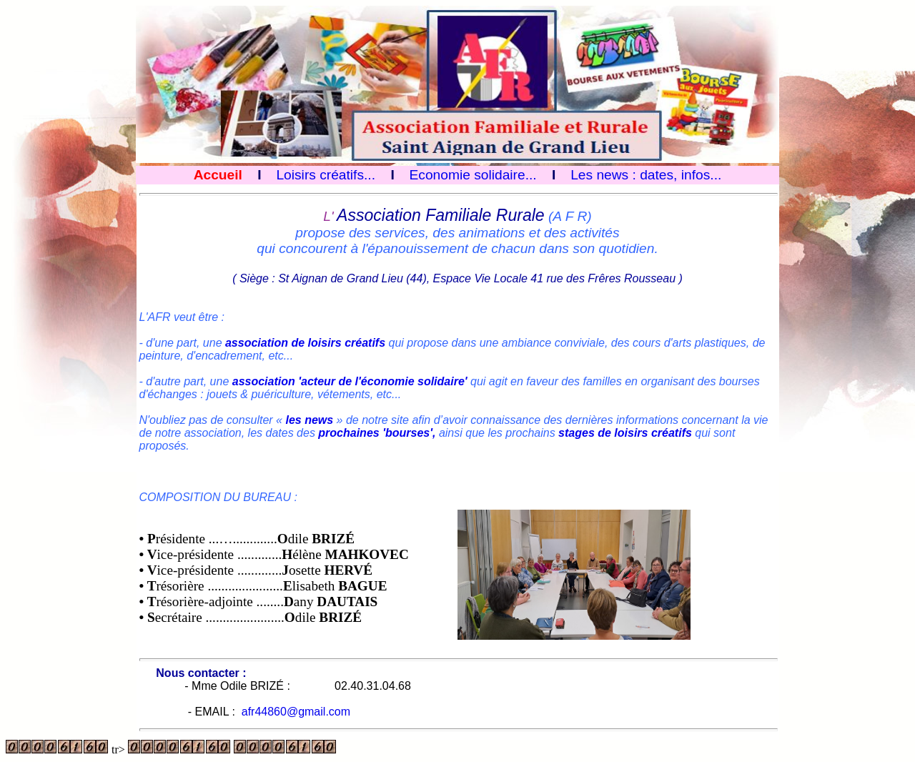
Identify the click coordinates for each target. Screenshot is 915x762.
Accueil (218, 174)
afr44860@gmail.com (296, 712)
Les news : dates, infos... (645, 174)
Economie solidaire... (473, 174)
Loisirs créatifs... (325, 174)
